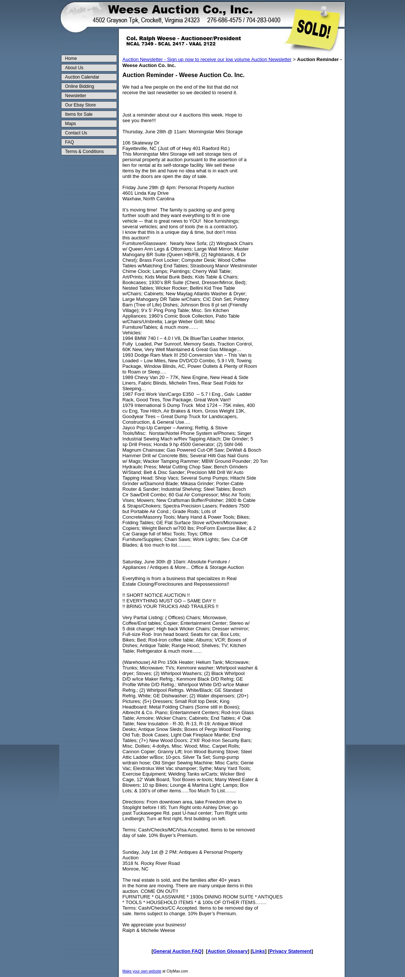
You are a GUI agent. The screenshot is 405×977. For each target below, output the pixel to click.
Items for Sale (79, 114)
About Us (74, 67)
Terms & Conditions (84, 151)
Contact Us (76, 133)
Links (258, 951)
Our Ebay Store (80, 105)
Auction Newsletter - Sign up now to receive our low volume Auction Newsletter (207, 59)
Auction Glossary (228, 951)
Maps (70, 123)
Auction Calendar (82, 77)
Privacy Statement (290, 951)
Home (71, 58)
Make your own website (142, 971)
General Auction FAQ (177, 951)
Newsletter (75, 95)
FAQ (69, 142)
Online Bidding (79, 86)
